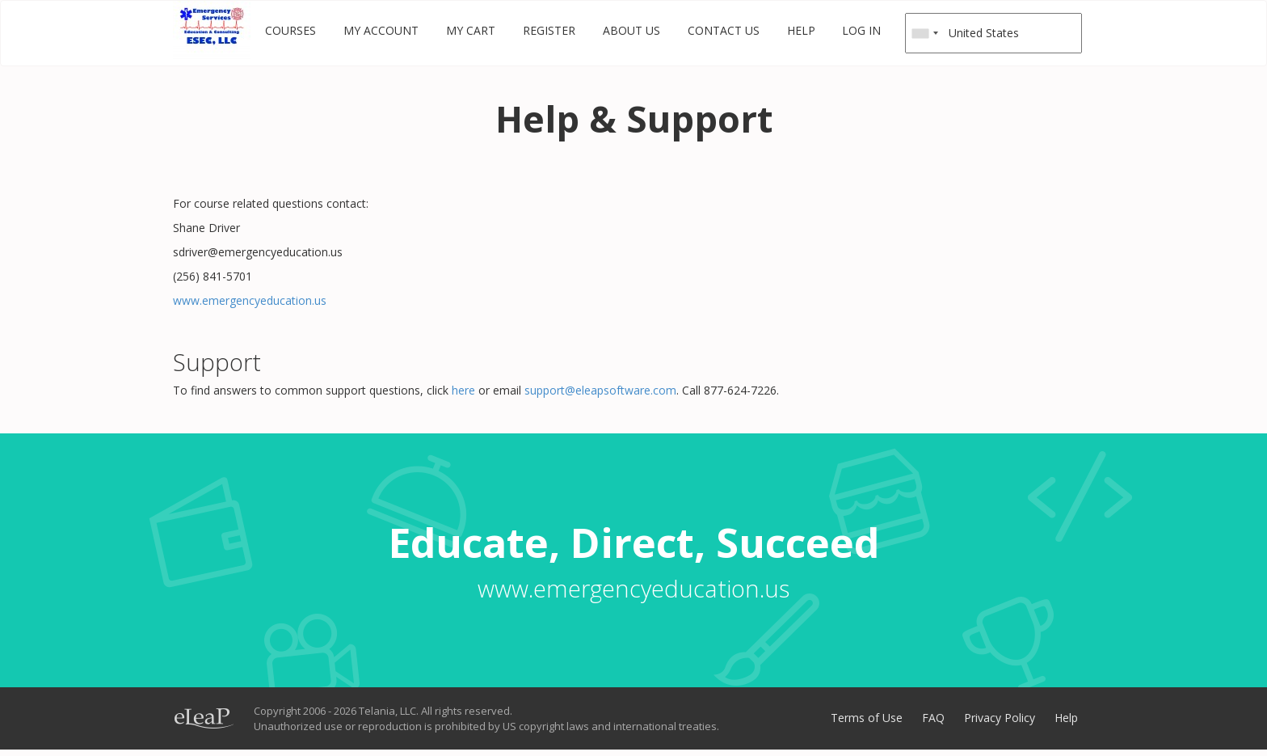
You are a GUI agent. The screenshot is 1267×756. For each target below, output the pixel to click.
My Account (381, 30)
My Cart (470, 30)
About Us (631, 30)
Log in (861, 30)
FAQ (933, 717)
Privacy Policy (999, 717)
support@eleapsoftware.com (600, 390)
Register (549, 30)
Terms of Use (867, 717)
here (461, 390)
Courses (290, 30)
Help (801, 30)
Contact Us (724, 30)
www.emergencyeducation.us (249, 300)
